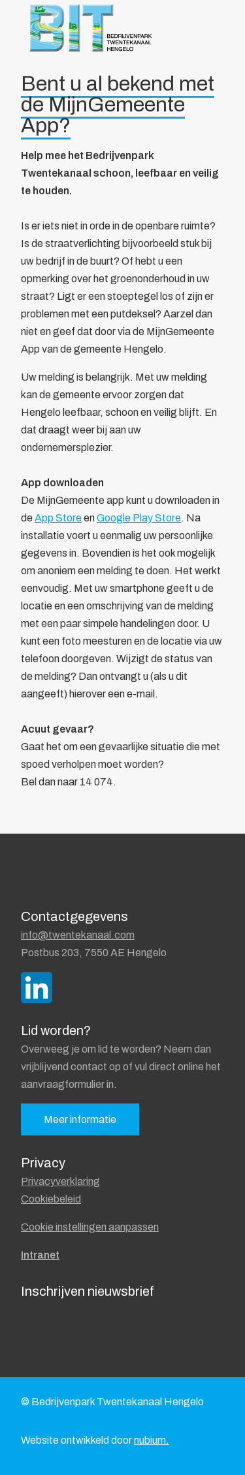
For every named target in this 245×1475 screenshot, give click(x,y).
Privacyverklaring (60, 1181)
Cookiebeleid (51, 1199)
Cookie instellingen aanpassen (90, 1227)
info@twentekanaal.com (78, 935)
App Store (58, 517)
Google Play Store (139, 517)
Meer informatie (80, 1119)
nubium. (151, 1440)
